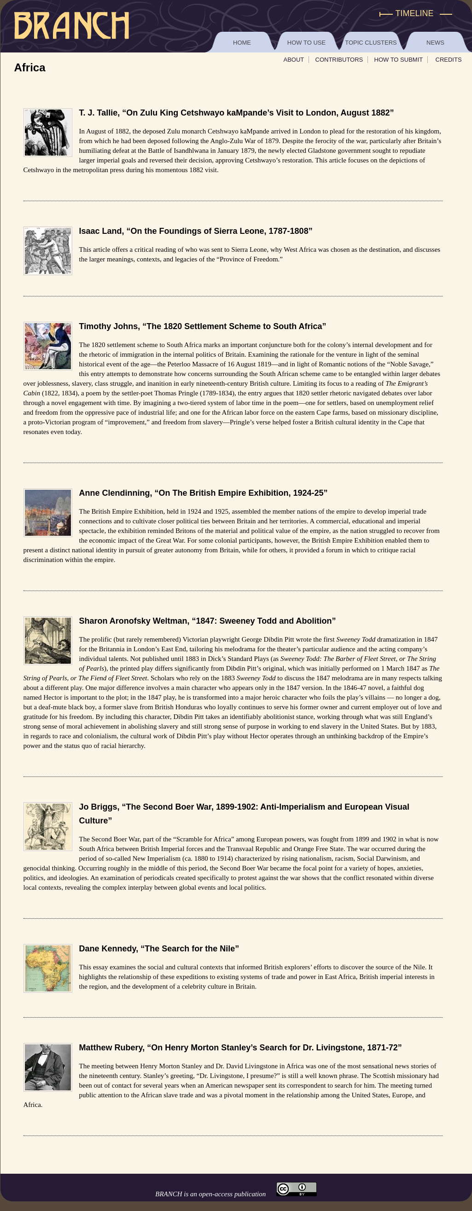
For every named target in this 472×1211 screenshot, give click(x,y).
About (294, 59)
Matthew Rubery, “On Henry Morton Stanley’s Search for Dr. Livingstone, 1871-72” (240, 1047)
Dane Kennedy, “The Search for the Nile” (159, 948)
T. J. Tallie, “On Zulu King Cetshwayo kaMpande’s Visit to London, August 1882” (236, 112)
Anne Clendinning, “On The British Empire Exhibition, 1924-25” (203, 493)
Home (242, 42)
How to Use (306, 42)
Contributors (339, 59)
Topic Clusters (370, 42)
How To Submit (398, 59)
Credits (449, 59)
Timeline (415, 13)
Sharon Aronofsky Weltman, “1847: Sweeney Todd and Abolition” (207, 621)
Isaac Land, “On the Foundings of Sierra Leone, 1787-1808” (196, 231)
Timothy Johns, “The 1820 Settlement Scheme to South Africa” (202, 326)
